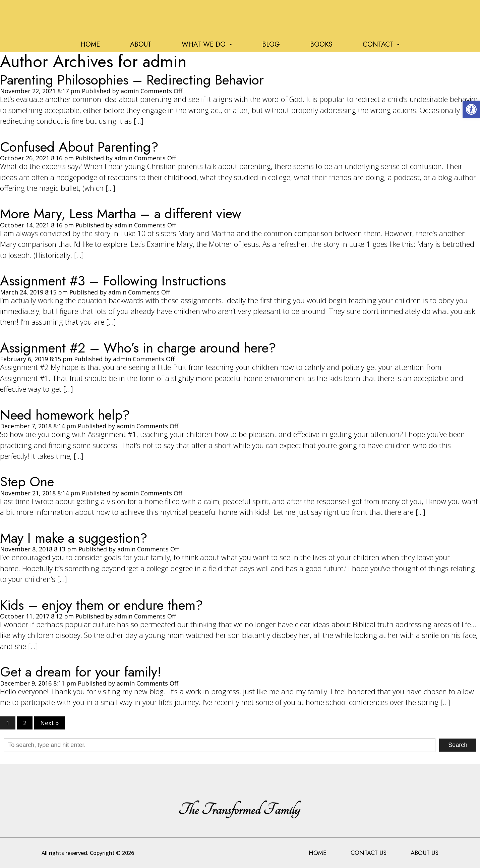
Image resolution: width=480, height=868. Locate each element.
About (141, 44)
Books (321, 44)
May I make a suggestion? (73, 538)
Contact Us (368, 853)
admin (130, 91)
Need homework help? (65, 415)
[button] (471, 109)
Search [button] (457, 745)
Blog (271, 44)
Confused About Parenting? (79, 147)
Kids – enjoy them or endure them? (101, 605)
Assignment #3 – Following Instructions (113, 280)
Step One (27, 481)
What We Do (207, 44)
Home (90, 44)
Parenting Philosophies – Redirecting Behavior (132, 80)
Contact (381, 44)
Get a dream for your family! (80, 672)
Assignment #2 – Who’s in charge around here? (138, 348)
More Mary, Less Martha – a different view (120, 213)
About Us (424, 853)
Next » (49, 723)
